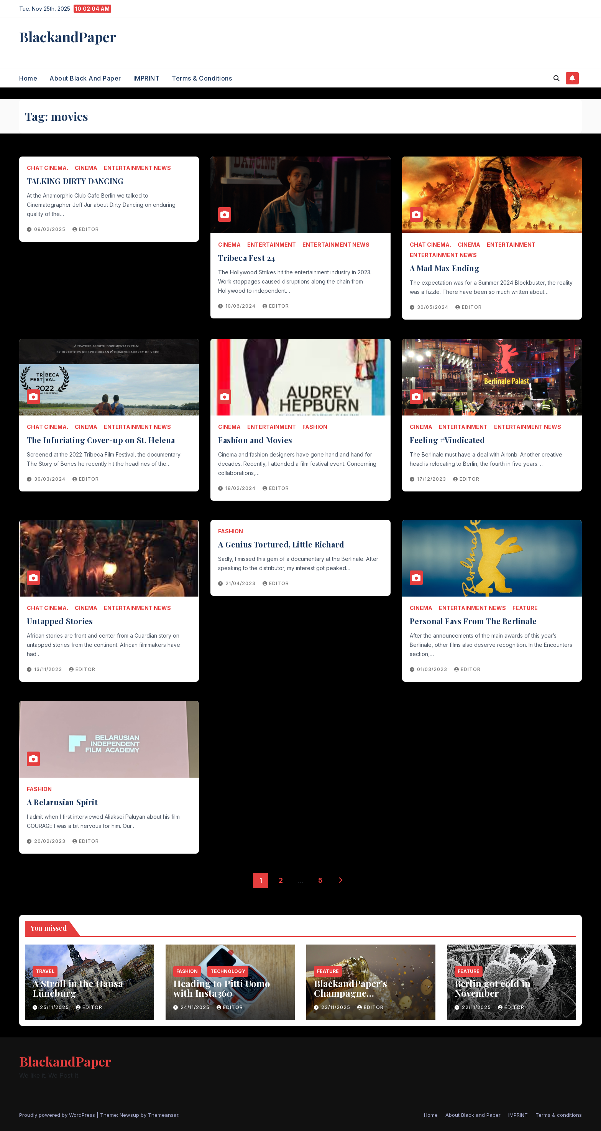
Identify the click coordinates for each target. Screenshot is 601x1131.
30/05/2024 (433, 307)
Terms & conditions (202, 78)
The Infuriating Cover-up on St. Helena (101, 440)
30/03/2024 (50, 479)
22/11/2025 (477, 1007)
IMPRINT (146, 78)
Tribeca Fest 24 (246, 257)
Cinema (86, 168)
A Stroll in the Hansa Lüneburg (78, 988)
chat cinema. (47, 168)
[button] (556, 78)
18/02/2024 (241, 488)
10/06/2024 (241, 306)
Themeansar (163, 1115)
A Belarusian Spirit (62, 802)
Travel (45, 971)
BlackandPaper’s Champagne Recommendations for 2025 (362, 997)
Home (28, 78)
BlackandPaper (67, 36)
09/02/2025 (50, 229)
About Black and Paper (85, 78)
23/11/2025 (336, 1007)
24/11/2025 (196, 1007)
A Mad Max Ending (444, 268)
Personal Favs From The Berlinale (473, 621)
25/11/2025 (55, 1007)
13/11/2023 (49, 669)
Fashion (314, 427)
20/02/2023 (50, 841)
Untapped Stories (60, 621)
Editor (85, 229)
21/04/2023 (241, 583)
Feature (525, 608)
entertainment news (137, 168)
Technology (227, 971)
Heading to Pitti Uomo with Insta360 (221, 988)
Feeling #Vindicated (447, 440)
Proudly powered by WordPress (58, 1115)
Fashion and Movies (255, 440)
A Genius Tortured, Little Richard (281, 544)
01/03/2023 (433, 669)
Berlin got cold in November (492, 988)
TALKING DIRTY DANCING (75, 181)
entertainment (271, 244)
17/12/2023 (432, 479)
